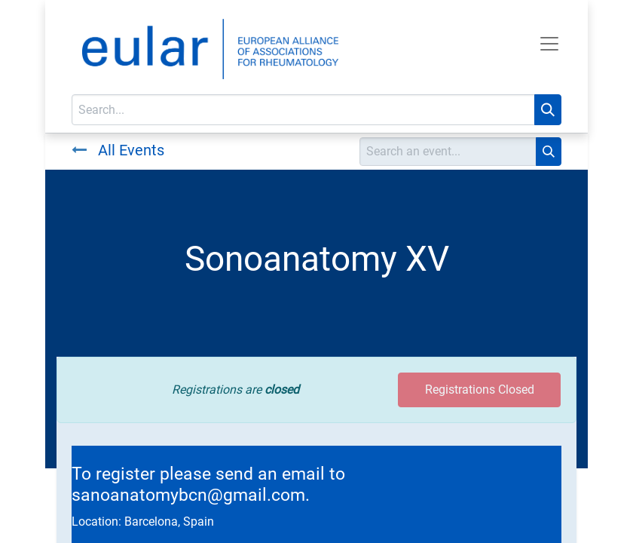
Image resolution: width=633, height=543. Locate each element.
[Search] (547, 109)
